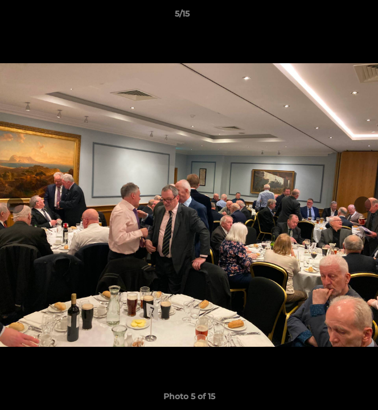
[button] (337, 16)
